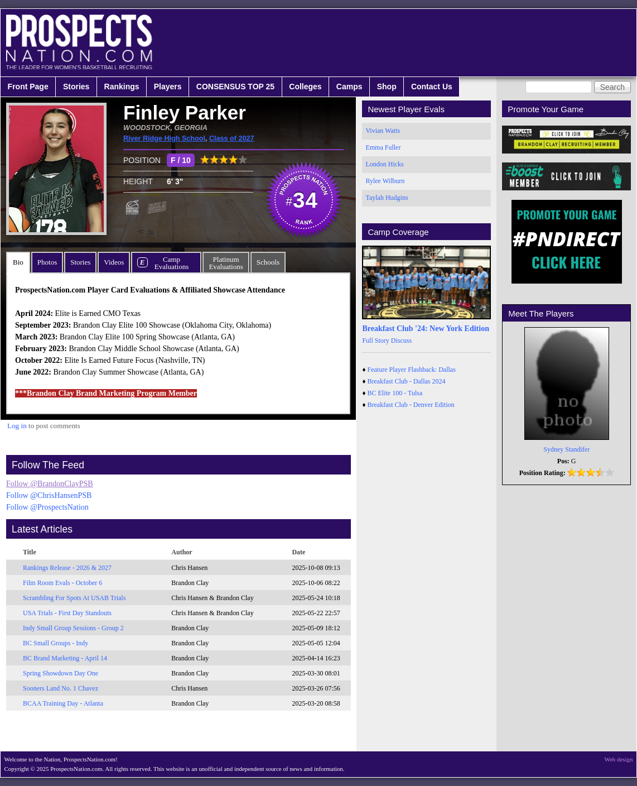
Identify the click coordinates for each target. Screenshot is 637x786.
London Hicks (384, 164)
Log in (17, 425)
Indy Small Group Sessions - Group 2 (73, 628)
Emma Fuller (382, 147)
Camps (349, 86)
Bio (18, 262)
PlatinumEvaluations (226, 263)
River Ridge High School (164, 138)
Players (168, 86)
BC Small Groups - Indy (55, 643)
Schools (268, 262)
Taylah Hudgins (386, 198)
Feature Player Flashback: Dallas (412, 369)
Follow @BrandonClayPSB (49, 484)
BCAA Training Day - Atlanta (63, 703)
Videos (114, 262)
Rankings (121, 86)
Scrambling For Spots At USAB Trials (74, 598)
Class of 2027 (231, 138)
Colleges (305, 86)
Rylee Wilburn (384, 181)
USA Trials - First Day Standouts (67, 613)
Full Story (375, 340)
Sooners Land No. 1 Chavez (60, 688)
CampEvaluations (172, 263)
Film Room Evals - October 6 (62, 583)
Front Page (28, 86)
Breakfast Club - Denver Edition (411, 405)
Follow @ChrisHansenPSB (48, 495)
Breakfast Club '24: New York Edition (425, 328)
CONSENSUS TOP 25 (235, 86)
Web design (619, 759)
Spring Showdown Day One (60, 673)
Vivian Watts (382, 131)
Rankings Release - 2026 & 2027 (67, 568)
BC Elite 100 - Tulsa (395, 393)
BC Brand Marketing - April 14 (65, 658)
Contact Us (431, 86)
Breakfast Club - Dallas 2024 (407, 381)
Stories (76, 86)
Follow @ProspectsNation (47, 507)
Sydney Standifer (566, 449)
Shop (387, 86)
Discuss (401, 340)
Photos (47, 262)
